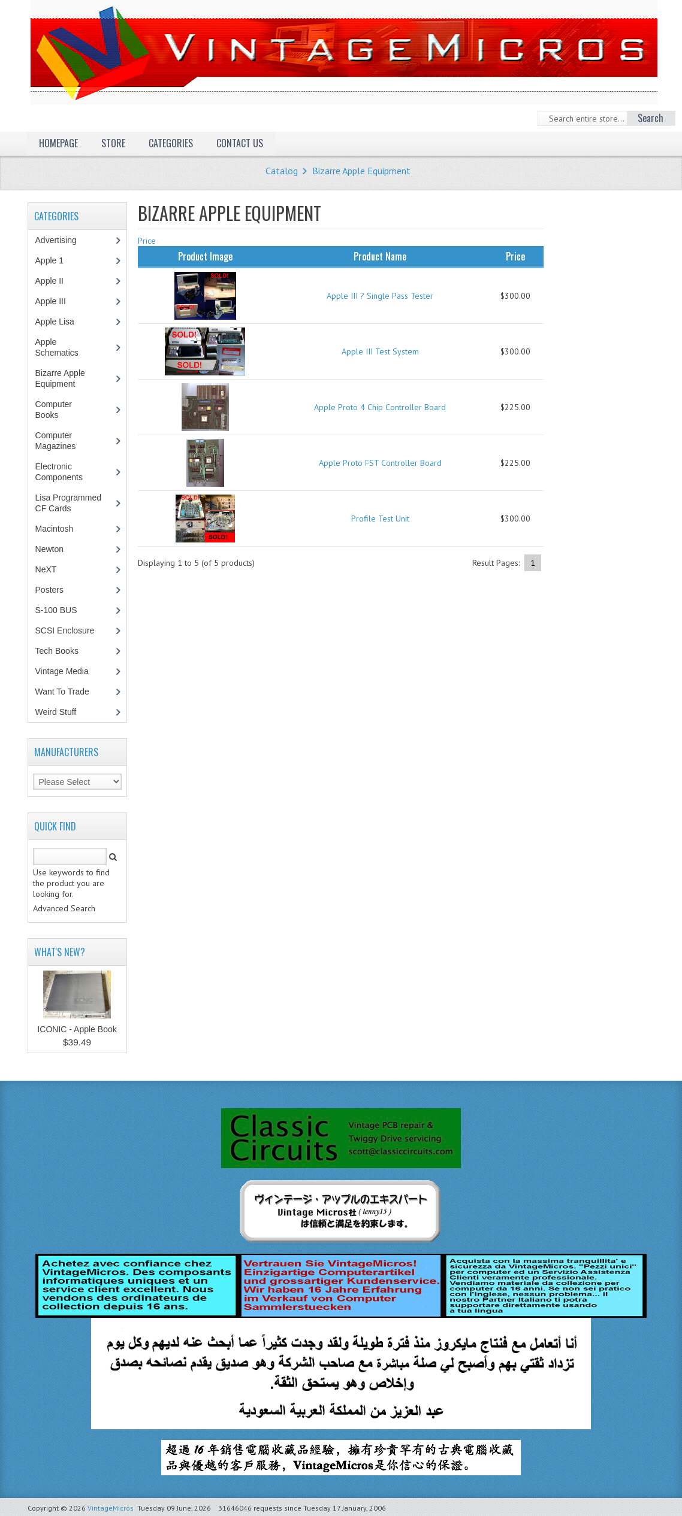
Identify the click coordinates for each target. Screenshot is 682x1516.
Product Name (380, 256)
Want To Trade (62, 691)
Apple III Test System (380, 351)
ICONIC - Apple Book (76, 1029)
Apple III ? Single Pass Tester (380, 295)
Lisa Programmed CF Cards (68, 503)
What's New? (59, 952)
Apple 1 (55, 260)
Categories (171, 143)
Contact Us (239, 143)
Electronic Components (65, 472)
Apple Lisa (63, 321)
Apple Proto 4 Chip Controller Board (380, 407)
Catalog (281, 171)
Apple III (57, 301)
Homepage (58, 143)
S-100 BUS (62, 610)
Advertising (62, 240)
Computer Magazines (64, 440)
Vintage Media (68, 671)
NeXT (46, 569)
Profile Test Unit (380, 518)
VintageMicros (110, 1507)
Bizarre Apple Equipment (361, 171)
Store (113, 143)
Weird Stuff (62, 712)
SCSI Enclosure (71, 630)
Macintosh (60, 528)
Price (147, 240)
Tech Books (65, 651)
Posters (55, 590)
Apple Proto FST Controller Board (380, 462)
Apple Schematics (63, 347)
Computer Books (55, 409)
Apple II (55, 281)
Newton (49, 549)
